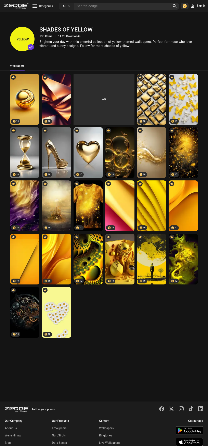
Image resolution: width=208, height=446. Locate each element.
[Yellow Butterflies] (183, 99)
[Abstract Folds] (56, 99)
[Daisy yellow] (56, 312)
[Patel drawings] (151, 259)
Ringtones (105, 435)
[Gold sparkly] (151, 152)
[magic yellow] (56, 205)
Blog (8, 442)
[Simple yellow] (24, 259)
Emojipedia (59, 428)
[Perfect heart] (88, 152)
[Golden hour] (24, 152)
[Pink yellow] (119, 205)
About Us (11, 428)
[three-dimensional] (119, 259)
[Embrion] (183, 259)
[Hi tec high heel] (56, 152)
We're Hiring (13, 435)
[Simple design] (56, 259)
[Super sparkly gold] (183, 152)
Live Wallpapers (109, 442)
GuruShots (59, 435)
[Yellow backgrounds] (183, 205)
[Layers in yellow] (151, 205)
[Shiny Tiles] (151, 99)
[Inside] (88, 259)
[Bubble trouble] (119, 152)
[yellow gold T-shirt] (88, 205)
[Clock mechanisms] (24, 312)
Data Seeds (59, 442)
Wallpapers (106, 428)
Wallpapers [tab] (17, 65)
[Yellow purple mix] (24, 205)
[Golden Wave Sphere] (24, 99)
